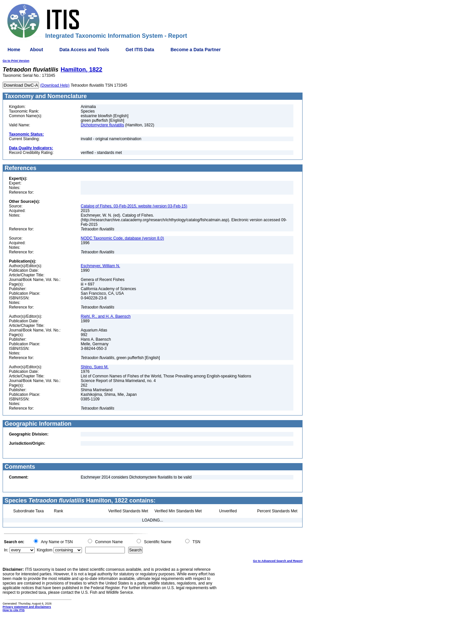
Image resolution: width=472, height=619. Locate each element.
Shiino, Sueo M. (94, 367)
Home (14, 49)
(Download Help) (54, 85)
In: (6, 550)
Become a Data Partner (195, 49)
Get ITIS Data (140, 49)
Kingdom (44, 550)
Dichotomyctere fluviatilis (102, 125)
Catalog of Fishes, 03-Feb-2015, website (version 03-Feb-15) (134, 206)
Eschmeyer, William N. (100, 266)
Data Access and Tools (84, 49)
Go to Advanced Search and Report (278, 561)
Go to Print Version (16, 60)
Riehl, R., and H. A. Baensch (105, 316)
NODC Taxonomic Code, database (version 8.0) (122, 238)
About (36, 49)
